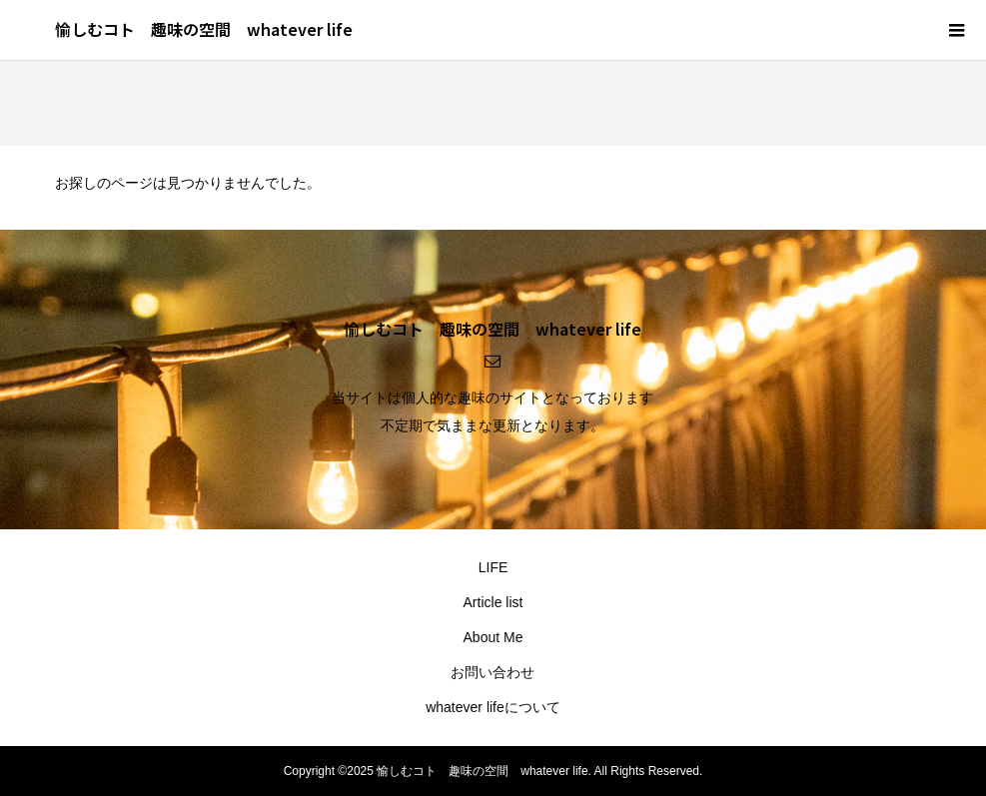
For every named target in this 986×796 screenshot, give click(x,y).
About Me (493, 637)
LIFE (493, 567)
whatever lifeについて (493, 707)
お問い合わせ (492, 672)
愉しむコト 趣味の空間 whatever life (204, 29)
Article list (493, 602)
